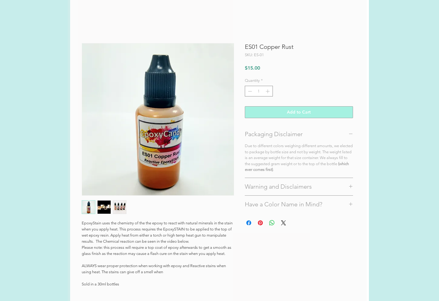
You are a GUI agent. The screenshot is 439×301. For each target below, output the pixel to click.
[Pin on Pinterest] (260, 223)
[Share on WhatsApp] (272, 223)
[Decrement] (249, 91)
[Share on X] (283, 223)
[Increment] (268, 91)
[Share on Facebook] (248, 223)
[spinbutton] (259, 91)
